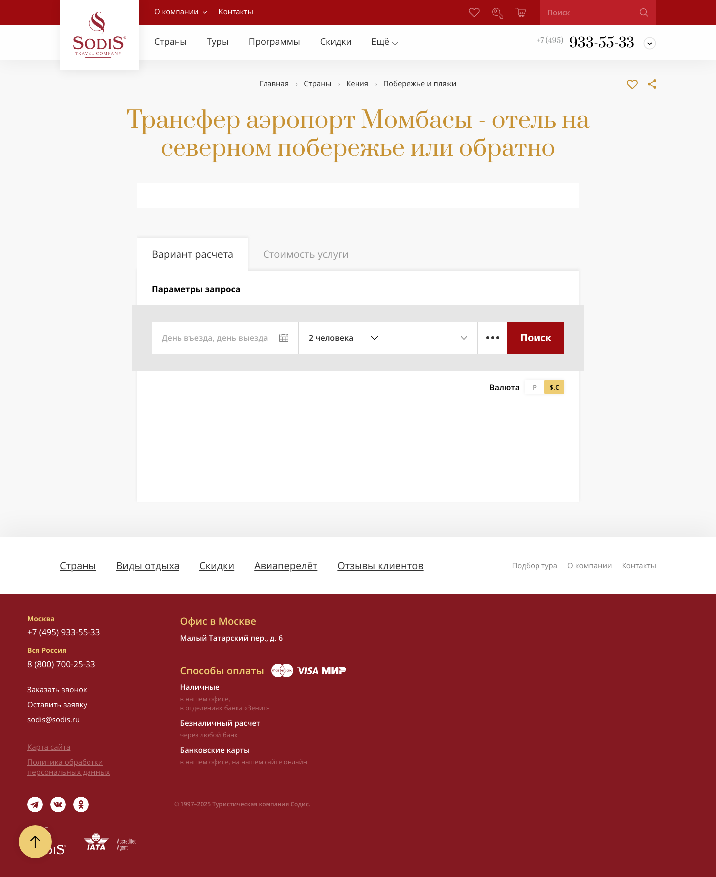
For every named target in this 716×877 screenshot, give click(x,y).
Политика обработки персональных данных (68, 767)
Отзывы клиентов (380, 565)
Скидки (216, 565)
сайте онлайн (286, 761)
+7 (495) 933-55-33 (63, 632)
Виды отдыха (147, 565)
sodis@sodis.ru (53, 720)
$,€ (554, 387)
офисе (219, 761)
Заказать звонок (57, 690)
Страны (317, 84)
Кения (357, 84)
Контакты (639, 566)
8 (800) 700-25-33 (61, 664)
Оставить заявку (57, 705)
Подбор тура (534, 566)
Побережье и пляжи (419, 84)
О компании (176, 12)
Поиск (535, 337)
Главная (274, 84)
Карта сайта (48, 747)
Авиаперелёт (285, 565)
